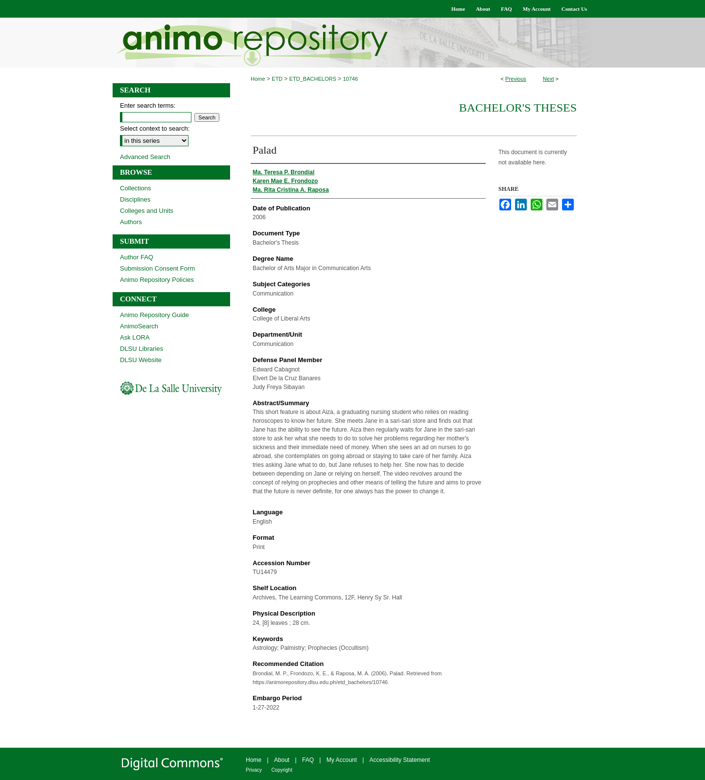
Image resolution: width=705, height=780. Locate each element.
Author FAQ (136, 257)
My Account (342, 760)
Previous (515, 79)
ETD (277, 79)
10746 (350, 79)
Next (548, 79)
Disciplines (135, 199)
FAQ (308, 760)
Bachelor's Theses (518, 107)
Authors (131, 222)
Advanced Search (145, 157)
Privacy (254, 770)
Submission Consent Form (157, 268)
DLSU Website (141, 360)
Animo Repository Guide (154, 315)
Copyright (281, 770)
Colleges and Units (146, 210)
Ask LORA (135, 337)
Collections (135, 188)
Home (258, 79)
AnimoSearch (139, 326)
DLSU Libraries (141, 348)
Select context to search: (154, 128)
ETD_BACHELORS (312, 79)
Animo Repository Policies (157, 279)
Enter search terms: (147, 105)
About (281, 760)
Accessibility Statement (400, 760)
